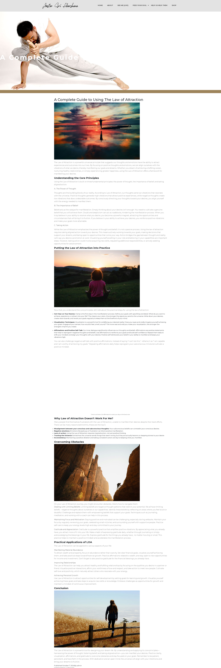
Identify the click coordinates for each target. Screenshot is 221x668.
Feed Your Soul (140, 5)
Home (100, 5)
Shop (174, 5)
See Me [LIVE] (122, 5)
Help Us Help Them (159, 5)
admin (79, 665)
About (110, 5)
